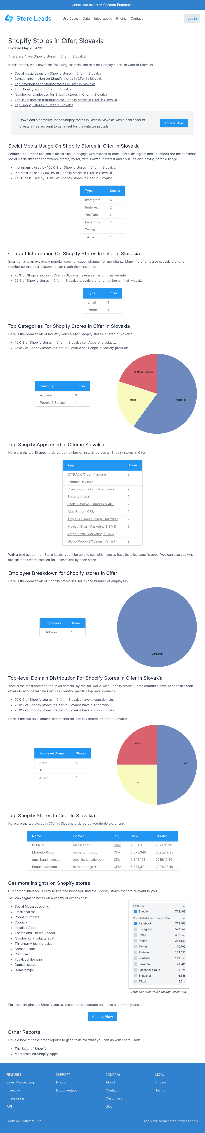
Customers (114, 1098)
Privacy (161, 1082)
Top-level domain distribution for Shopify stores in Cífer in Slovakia (66, 100)
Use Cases (70, 18)
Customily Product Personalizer (91, 489)
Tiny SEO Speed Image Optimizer (92, 519)
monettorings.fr (84, 867)
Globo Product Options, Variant (91, 541)
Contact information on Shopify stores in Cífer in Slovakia (58, 79)
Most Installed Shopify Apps (36, 1054)
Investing (13, 1090)
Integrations (103, 18)
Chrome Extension (117, 5)
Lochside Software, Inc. (24, 1121)
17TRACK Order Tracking (86, 474)
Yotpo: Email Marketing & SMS (90, 534)
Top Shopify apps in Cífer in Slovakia (43, 89)
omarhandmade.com (88, 860)
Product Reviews (80, 482)
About (110, 1082)
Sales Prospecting (20, 1082)
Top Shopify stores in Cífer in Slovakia (44, 105)
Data (86, 18)
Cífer (117, 845)
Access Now (174, 123)
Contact (137, 18)
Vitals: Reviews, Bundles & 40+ (90, 504)
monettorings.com (86, 852)
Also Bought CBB (80, 512)
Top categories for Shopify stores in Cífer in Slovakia (55, 84)
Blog (109, 1106)
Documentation (67, 1090)
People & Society (53, 403)
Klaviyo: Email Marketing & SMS (91, 526)
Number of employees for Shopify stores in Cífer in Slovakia (61, 94)
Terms (160, 1090)
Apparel (46, 395)
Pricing (121, 18)
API (9, 1106)
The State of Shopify (30, 1049)
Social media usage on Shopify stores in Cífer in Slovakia (58, 73)
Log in (192, 18)
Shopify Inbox (78, 497)
